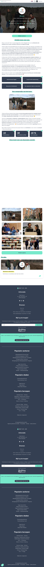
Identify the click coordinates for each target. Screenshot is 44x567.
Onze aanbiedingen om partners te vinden (22, 313)
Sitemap (27, 423)
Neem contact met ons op (22, 340)
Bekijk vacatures (22, 36)
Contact (22, 310)
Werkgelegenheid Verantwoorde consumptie (22, 357)
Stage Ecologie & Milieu (22, 368)
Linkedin (32, 23)
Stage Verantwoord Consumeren (22, 367)
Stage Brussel (22, 383)
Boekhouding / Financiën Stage (22, 407)
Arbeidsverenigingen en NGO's (22, 356)
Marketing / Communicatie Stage (22, 406)
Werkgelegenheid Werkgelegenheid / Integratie (22, 360)
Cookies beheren (33, 423)
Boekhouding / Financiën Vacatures (22, 398)
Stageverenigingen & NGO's (22, 365)
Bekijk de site (13, 23)
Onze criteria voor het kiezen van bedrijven (22, 311)
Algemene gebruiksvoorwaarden (13, 423)
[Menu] (40, 1)
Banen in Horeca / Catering (22, 401)
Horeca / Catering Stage (22, 409)
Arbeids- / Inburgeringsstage (22, 370)
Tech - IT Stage (22, 410)
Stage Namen (22, 385)
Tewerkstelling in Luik (22, 380)
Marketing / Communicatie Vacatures (22, 396)
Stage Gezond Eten (22, 364)
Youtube (26, 23)
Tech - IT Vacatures (22, 399)
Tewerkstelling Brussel (22, 378)
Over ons (22, 308)
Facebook (20, 23)
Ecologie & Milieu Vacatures (22, 359)
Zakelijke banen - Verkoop (22, 394)
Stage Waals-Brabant (22, 386)
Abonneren (39, 325)
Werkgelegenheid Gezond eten (22, 354)
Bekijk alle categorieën (22, 415)
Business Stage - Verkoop (22, 404)
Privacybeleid (22, 423)
